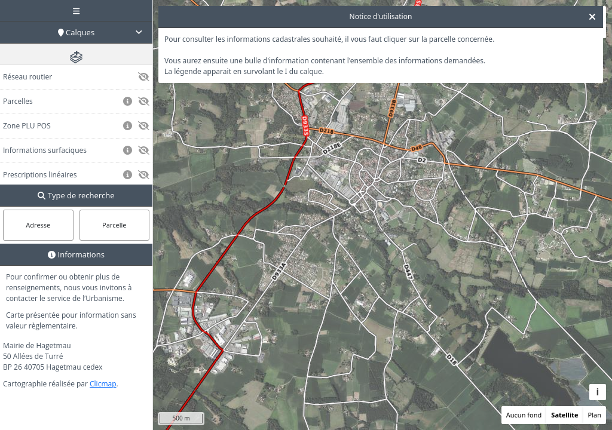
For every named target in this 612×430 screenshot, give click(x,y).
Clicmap (103, 384)
